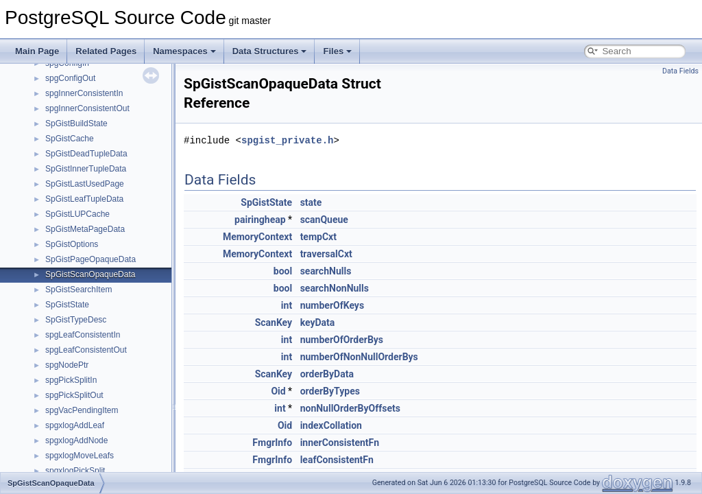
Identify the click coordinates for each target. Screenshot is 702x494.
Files (337, 51)
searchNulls (326, 271)
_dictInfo (60, 237)
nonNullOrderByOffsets (350, 408)
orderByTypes (330, 391)
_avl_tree (62, 71)
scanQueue (324, 219)
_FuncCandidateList (82, 373)
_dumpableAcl (71, 252)
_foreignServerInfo (79, 358)
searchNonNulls (334, 288)
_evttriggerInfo (71, 313)
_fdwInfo (60, 343)
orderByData (327, 373)
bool (283, 271)
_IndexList (64, 449)
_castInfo (62, 86)
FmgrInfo (272, 442)
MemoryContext (257, 236)
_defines (60, 207)
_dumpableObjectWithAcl (91, 282)
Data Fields (680, 71)
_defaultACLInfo (74, 192)
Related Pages (105, 51)
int (286, 305)
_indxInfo (62, 464)
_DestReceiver (72, 222)
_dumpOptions (72, 298)
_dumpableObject (77, 267)
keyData (317, 322)
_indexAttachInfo (75, 433)
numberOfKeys (332, 305)
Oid (278, 391)
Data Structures (269, 51)
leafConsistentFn (337, 459)
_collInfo (60, 132)
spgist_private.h (287, 140)
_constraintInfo (72, 162)
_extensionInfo (72, 328)
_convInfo (63, 177)
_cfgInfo (60, 116)
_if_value (61, 403)
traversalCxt (326, 253)
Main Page (37, 51)
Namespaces (184, 51)
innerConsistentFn (340, 442)
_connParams (70, 147)
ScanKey (274, 322)
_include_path (71, 418)
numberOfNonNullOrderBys (359, 356)
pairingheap (260, 219)
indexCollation (331, 425)
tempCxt (318, 236)
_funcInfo (62, 388)
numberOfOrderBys (341, 339)
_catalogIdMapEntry (82, 101)
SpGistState (266, 202)
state (311, 202)
